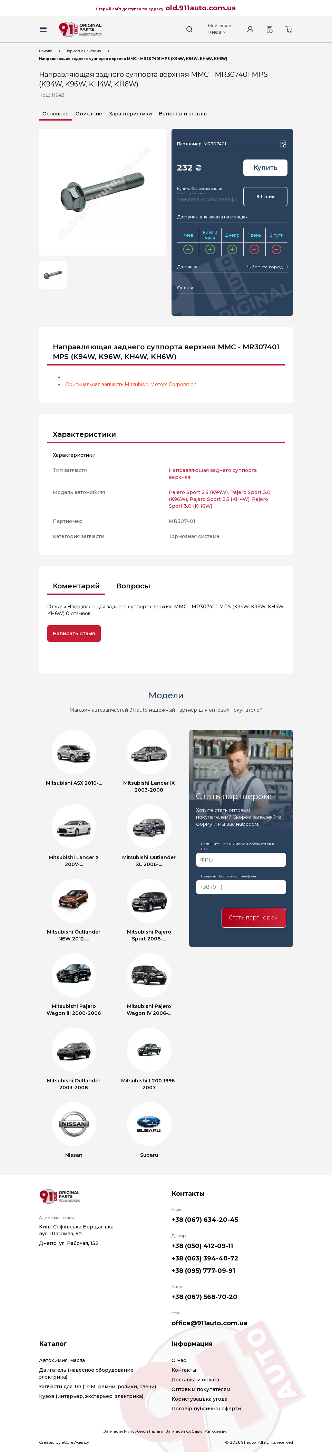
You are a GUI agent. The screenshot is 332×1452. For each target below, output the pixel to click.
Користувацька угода (199, 1399)
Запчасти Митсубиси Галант (134, 1431)
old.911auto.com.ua (200, 8)
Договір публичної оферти (206, 1408)
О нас (179, 1360)
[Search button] (189, 29)
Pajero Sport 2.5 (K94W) (198, 492)
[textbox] (264, 267)
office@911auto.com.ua (209, 1323)
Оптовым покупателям (201, 1389)
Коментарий (76, 586)
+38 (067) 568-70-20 (204, 1297)
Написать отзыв (74, 633)
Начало (45, 51)
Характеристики (130, 114)
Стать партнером (254, 917)
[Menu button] (43, 29)
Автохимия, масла (62, 1360)
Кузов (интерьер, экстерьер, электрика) (91, 1396)
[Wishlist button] (283, 144)
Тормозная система (84, 51)
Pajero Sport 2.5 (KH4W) (219, 499)
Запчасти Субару (184, 1431)
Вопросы (133, 586)
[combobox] (266, 267)
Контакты (184, 1370)
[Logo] (80, 29)
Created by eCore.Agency (64, 1442)
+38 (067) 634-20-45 (205, 1220)
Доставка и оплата (195, 1380)
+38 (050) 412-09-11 (202, 1246)
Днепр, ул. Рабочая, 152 (68, 1243)
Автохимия (216, 1431)
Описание (89, 114)
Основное (55, 114)
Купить (265, 168)
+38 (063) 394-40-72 (205, 1258)
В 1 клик (265, 196)
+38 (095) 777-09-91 (203, 1271)
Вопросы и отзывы (183, 114)
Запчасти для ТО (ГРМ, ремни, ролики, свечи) (97, 1386)
